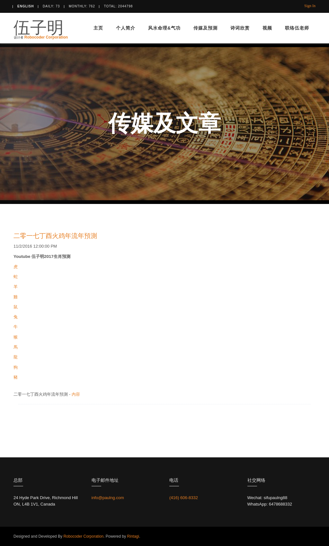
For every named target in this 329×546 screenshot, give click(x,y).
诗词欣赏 (240, 28)
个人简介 (125, 28)
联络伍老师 (297, 28)
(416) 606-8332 (183, 497)
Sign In (310, 6)
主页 (98, 28)
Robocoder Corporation (46, 36)
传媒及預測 (205, 28)
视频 (267, 28)
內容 (76, 394)
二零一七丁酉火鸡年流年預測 (55, 235)
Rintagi (132, 536)
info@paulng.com (108, 497)
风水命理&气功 (164, 28)
